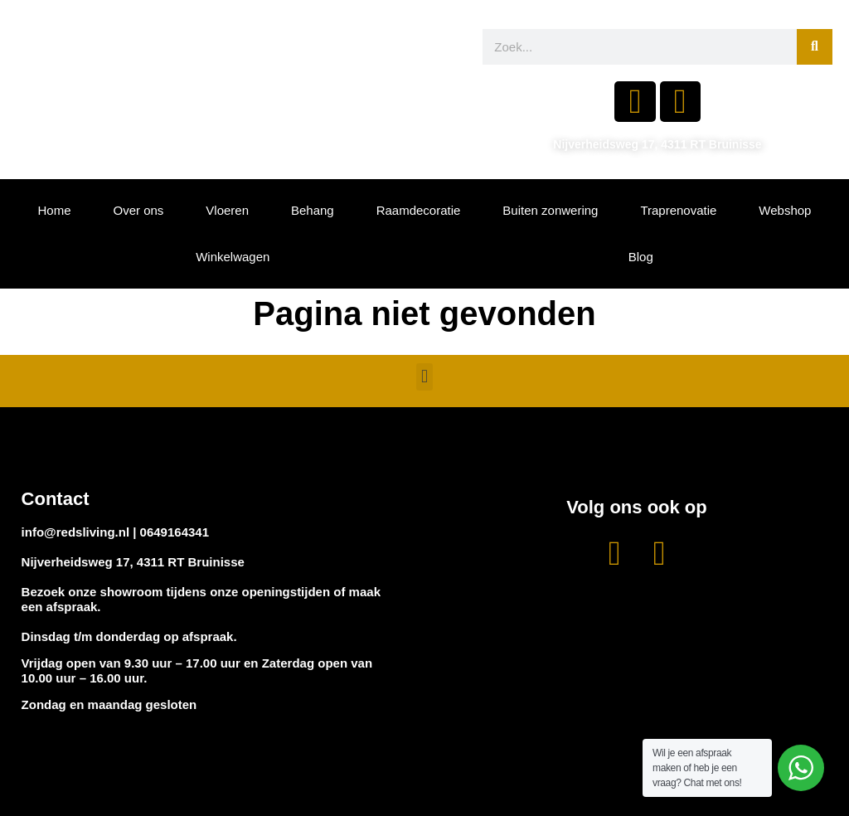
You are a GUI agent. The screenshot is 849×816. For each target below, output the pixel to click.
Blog (640, 257)
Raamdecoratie (418, 210)
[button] (424, 377)
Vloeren (227, 210)
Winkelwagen (232, 257)
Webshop (785, 210)
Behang (312, 210)
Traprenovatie (678, 210)
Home (53, 210)
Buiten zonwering (550, 210)
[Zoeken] (814, 47)
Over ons (138, 210)
